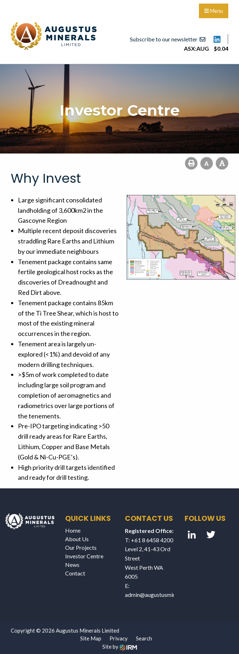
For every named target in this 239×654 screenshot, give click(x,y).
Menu (213, 11)
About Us (77, 538)
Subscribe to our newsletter (167, 39)
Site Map (90, 638)
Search (144, 638)
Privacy (118, 638)
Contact (75, 573)
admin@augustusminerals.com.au (165, 594)
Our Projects (81, 547)
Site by (119, 646)
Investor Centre (84, 556)
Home (73, 530)
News (72, 564)
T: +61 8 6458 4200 (149, 540)
